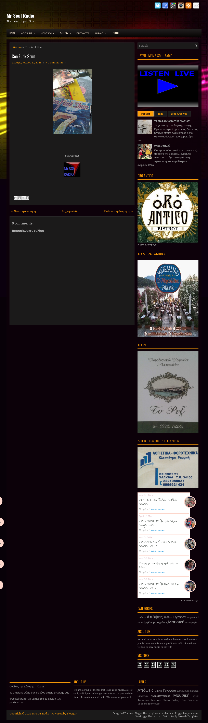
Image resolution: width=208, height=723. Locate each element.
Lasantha (158, 713)
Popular (145, 113)
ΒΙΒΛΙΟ (102, 32)
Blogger (72, 713)
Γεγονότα (179, 617)
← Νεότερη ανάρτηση (23, 211)
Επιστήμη (143, 622)
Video (156, 703)
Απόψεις (155, 617)
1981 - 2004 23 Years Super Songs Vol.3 (158, 523)
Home (12, 33)
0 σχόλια (143, 509)
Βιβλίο (168, 617)
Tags (160, 113)
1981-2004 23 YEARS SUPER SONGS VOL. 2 (158, 544)
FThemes (128, 713)
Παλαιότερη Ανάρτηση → (118, 211)
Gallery (142, 617)
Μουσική (176, 622)
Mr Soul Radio (20, 15)
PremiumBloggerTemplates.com (181, 713)
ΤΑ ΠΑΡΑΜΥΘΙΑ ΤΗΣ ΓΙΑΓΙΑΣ (172, 121)
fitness (166, 700)
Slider (149, 703)
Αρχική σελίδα (70, 211)
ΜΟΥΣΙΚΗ (49, 32)
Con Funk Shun (23, 56)
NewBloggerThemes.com (148, 716)
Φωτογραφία (191, 622)
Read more (158, 509)
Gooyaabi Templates (188, 716)
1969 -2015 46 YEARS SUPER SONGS (158, 502)
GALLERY (66, 32)
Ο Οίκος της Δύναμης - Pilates (27, 686)
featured (156, 700)
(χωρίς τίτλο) (162, 145)
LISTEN (115, 33)
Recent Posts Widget (189, 601)
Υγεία (195, 696)
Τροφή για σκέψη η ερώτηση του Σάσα (159, 565)
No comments (54, 62)
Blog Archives (179, 113)
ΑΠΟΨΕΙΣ (29, 32)
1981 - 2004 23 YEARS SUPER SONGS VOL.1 (159, 586)
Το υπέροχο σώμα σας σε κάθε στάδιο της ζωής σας (39, 692)
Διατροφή (194, 691)
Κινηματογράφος (158, 622)
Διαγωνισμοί (192, 617)
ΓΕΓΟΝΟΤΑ (82, 33)
